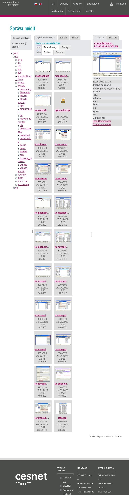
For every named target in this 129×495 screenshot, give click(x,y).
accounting (25, 89)
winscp (23, 164)
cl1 (19, 63)
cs (16, 56)
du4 (20, 69)
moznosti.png (62, 76)
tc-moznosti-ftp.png (66, 178)
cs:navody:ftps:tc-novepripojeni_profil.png (106, 44)
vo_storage (23, 184)
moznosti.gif (42, 76)
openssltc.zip (62, 110)
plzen (20, 178)
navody (21, 86)
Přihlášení (118, 4)
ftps (22, 105)
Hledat (75, 37)
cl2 (19, 66)
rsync (23, 148)
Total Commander (102, 121)
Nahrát (63, 37)
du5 (20, 72)
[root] (15, 53)
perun (23, 145)
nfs (21, 125)
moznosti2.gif (42, 110)
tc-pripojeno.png (64, 383)
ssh (22, 155)
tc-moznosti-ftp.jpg (45, 178)
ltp (21, 115)
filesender (25, 92)
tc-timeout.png (43, 418)
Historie (113, 37)
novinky (22, 174)
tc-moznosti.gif (43, 212)
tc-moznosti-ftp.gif (65, 144)
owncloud (25, 135)
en (16, 187)
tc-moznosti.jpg (63, 212)
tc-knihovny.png (44, 144)
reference (23, 181)
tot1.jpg (62, 418)
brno (20, 59)
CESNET (67, 486)
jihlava (21, 82)
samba (23, 151)
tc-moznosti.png (44, 247)
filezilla (23, 95)
